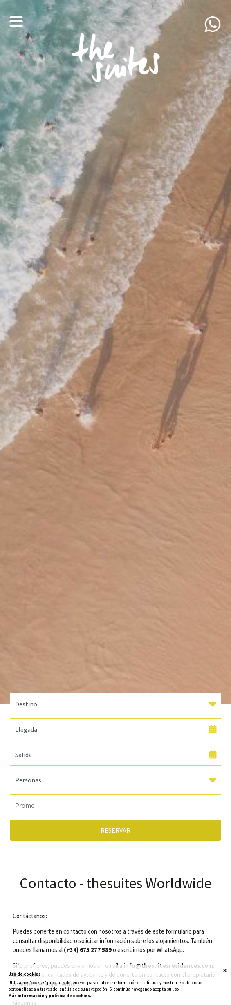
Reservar (115, 830)
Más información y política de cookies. (49, 995)
